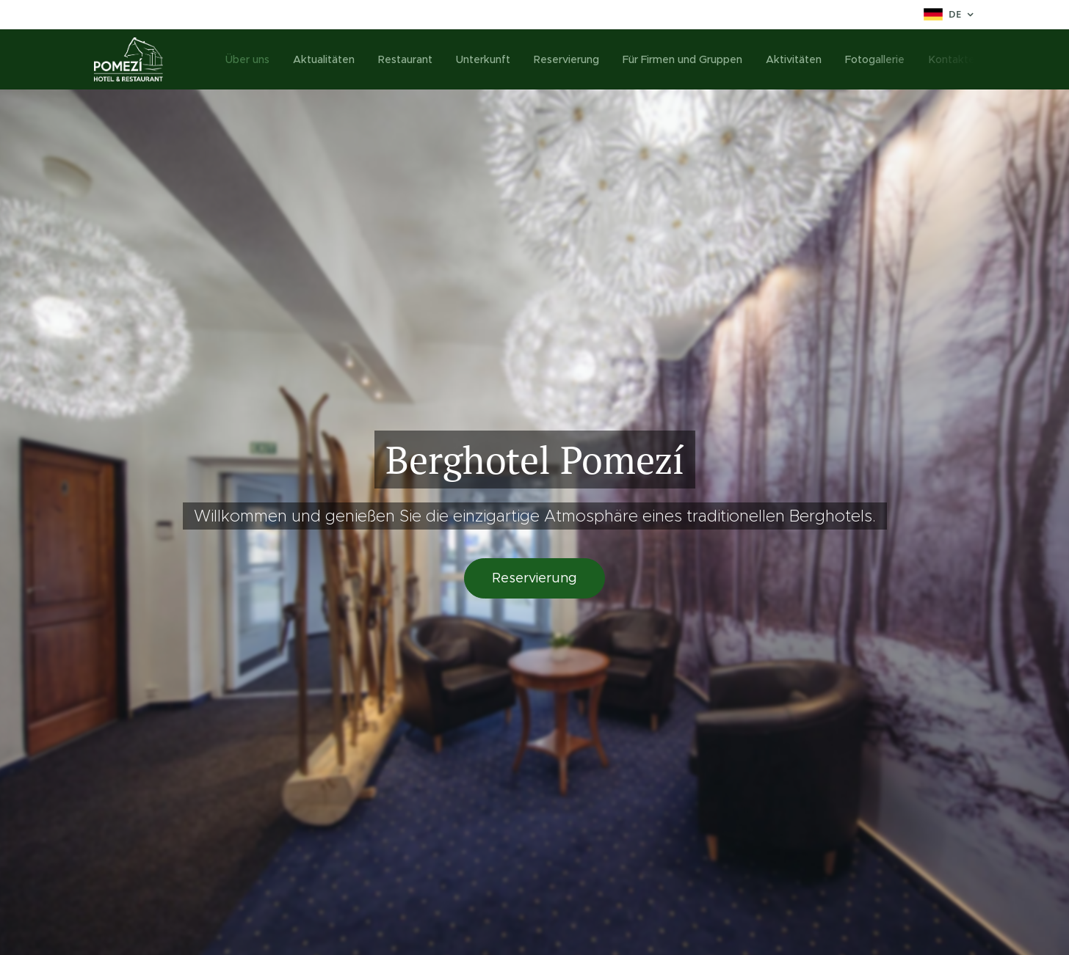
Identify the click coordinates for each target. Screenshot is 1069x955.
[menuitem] (254, 59)
